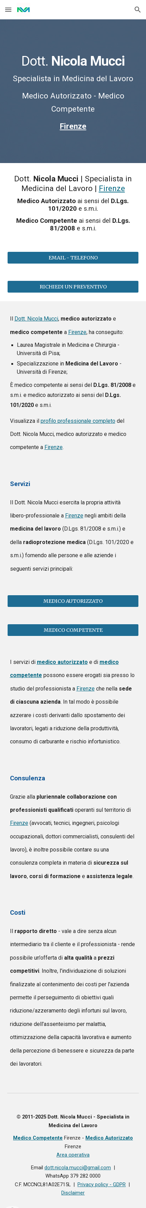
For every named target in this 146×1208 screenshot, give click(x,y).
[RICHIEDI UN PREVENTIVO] (73, 287)
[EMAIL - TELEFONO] (73, 258)
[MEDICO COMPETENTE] (73, 630)
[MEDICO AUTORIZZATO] (73, 601)
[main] (73, 91)
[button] (8, 9)
